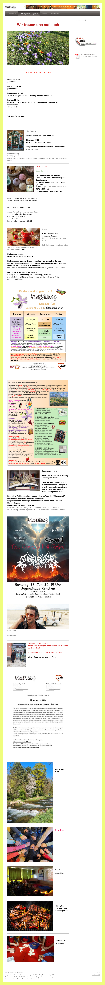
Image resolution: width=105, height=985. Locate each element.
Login (98, 973)
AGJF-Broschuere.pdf (88, 54)
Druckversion (11, 973)
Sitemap (20, 973)
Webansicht (96, 975)
